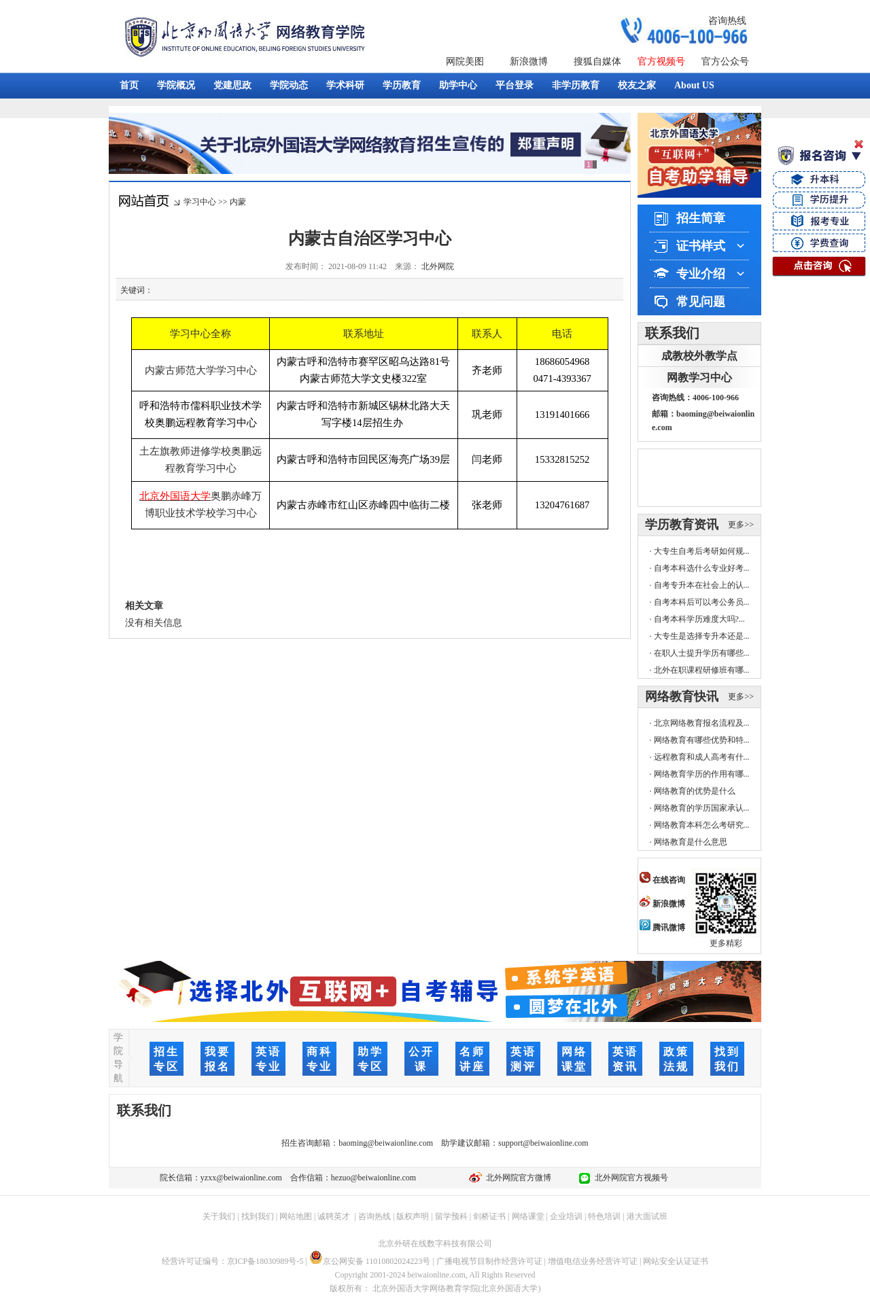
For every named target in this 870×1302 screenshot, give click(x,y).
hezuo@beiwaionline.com (373, 1177)
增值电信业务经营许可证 (593, 1261)
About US (694, 85)
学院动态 (289, 85)
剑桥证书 (489, 1216)
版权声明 (412, 1216)
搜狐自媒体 (597, 61)
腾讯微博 (662, 927)
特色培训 (604, 1216)
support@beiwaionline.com (543, 1143)
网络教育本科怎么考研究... (702, 825)
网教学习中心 (699, 377)
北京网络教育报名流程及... (702, 723)
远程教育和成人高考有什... (702, 757)
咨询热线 (727, 21)
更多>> (741, 524)
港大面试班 (647, 1216)
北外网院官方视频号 (629, 1177)
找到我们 (257, 1216)
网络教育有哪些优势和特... (702, 740)
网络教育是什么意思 (690, 842)
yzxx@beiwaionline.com (241, 1177)
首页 (129, 85)
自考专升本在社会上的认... (702, 585)
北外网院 (437, 266)
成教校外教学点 (699, 356)
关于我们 (219, 1216)
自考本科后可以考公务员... (702, 602)
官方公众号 (725, 61)
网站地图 (295, 1216)
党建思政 (232, 85)
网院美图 (465, 61)
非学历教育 (575, 85)
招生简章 (700, 218)
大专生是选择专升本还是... (702, 636)
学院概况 (176, 85)
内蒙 (238, 202)
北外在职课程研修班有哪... (702, 670)
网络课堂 (528, 1216)
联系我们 (672, 333)
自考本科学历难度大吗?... (699, 619)
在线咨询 (662, 880)
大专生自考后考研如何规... (702, 551)
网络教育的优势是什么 (694, 791)
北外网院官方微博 (516, 1177)
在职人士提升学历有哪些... (702, 653)
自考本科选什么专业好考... (702, 568)
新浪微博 (529, 61)
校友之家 (637, 85)
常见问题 (700, 302)
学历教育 (402, 85)
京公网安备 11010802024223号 (370, 1261)
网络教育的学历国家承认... (702, 808)
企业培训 (566, 1216)
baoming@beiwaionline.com (385, 1143)
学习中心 (200, 202)
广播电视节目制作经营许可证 (489, 1261)
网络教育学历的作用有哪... (702, 774)
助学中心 (458, 85)
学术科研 (345, 85)
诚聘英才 (333, 1216)
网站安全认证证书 (675, 1261)
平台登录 (514, 85)
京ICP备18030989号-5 (265, 1261)
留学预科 (451, 1216)
